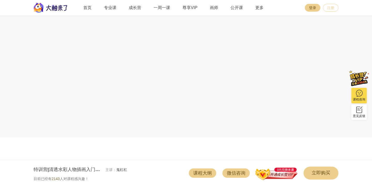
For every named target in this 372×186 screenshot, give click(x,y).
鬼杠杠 (121, 170)
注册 (330, 8)
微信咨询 (236, 173)
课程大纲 (202, 173)
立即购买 (321, 172)
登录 (312, 8)
